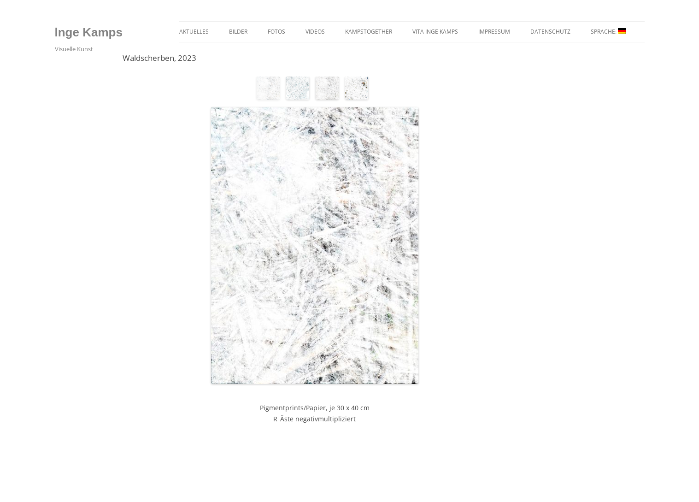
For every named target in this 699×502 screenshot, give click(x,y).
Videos (315, 31)
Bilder (238, 31)
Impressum (494, 31)
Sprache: (608, 31)
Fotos (276, 31)
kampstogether (368, 31)
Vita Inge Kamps (435, 31)
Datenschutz (550, 31)
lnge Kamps (89, 32)
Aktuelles (194, 31)
